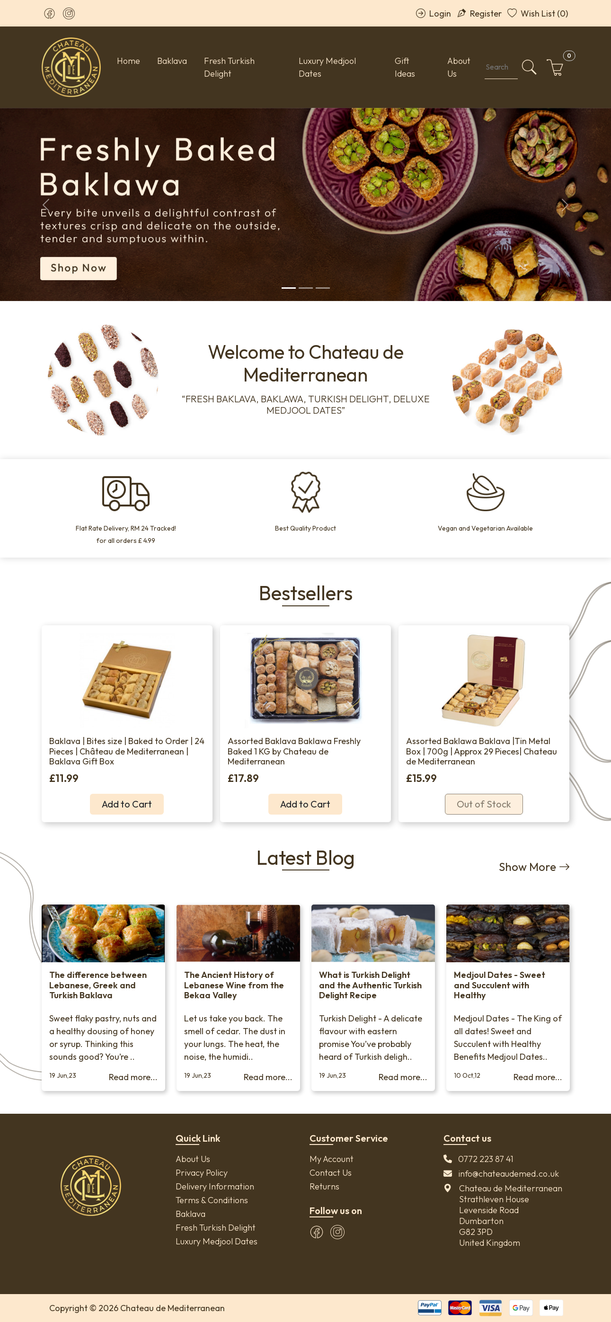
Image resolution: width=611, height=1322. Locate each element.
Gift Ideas (405, 67)
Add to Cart (127, 804)
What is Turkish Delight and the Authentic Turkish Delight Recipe (370, 985)
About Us (458, 67)
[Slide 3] (323, 288)
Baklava (172, 60)
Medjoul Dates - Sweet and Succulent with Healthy (499, 985)
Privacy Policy (202, 1172)
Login (433, 13)
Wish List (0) (537, 13)
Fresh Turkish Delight (229, 67)
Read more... (133, 1077)
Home (128, 60)
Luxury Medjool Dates (327, 67)
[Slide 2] (306, 288)
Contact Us (331, 1172)
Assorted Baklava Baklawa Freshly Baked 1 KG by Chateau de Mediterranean (294, 751)
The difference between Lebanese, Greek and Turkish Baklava (98, 985)
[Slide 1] (289, 288)
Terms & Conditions (212, 1200)
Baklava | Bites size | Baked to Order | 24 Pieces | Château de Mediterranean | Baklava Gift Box (126, 751)
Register (479, 13)
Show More (534, 867)
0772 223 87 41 (486, 1158)
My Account (332, 1158)
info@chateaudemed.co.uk (508, 1173)
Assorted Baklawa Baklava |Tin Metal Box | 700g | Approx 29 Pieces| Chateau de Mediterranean (481, 751)
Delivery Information (215, 1186)
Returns (324, 1186)
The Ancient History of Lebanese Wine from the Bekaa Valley (234, 985)
